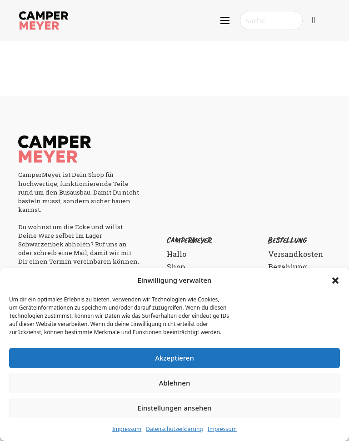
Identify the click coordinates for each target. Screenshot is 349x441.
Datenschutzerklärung (174, 429)
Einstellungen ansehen (175, 407)
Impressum (126, 429)
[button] (335, 280)
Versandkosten (295, 254)
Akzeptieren (174, 357)
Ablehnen (174, 382)
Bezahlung (287, 266)
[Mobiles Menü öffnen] (224, 20)
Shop (176, 266)
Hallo (176, 254)
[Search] (271, 20)
